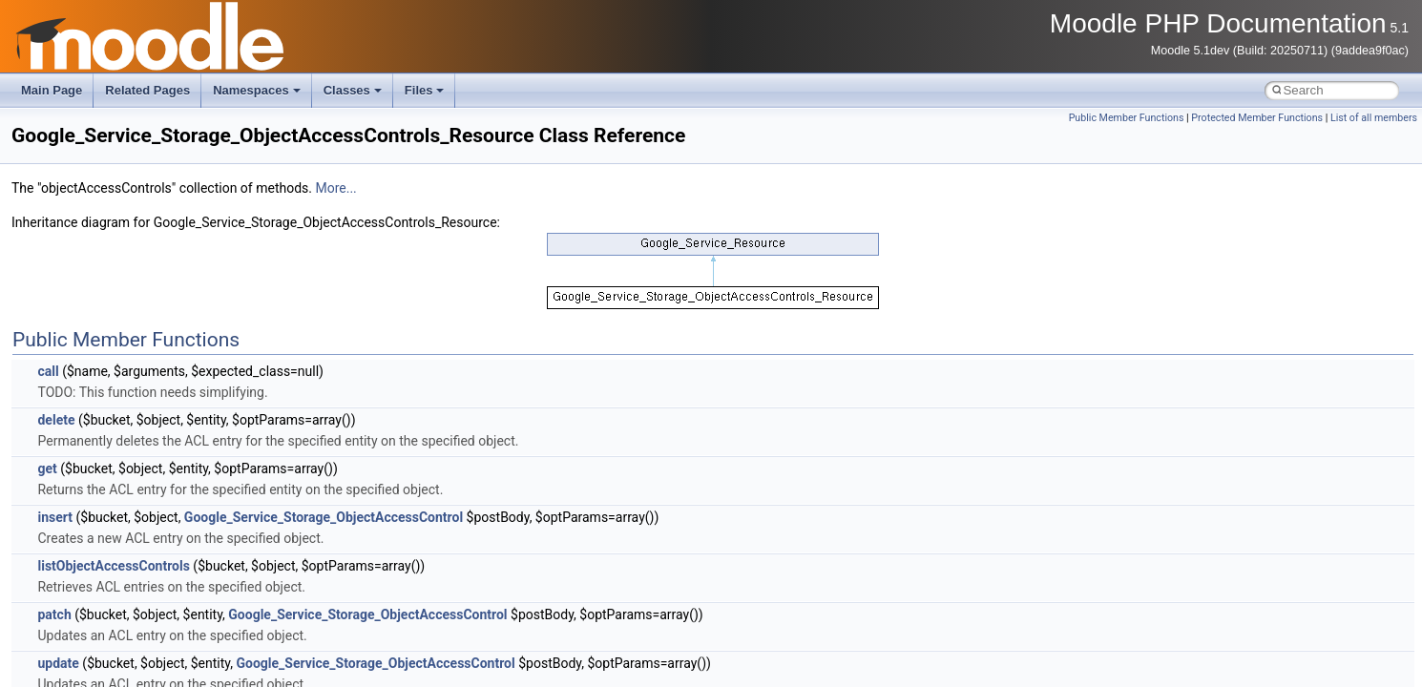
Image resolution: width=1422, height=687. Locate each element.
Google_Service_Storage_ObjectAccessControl (323, 517)
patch (54, 614)
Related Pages (147, 90)
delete (55, 419)
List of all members (1373, 118)
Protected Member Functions (1257, 118)
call (47, 371)
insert (55, 517)
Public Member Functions (1126, 118)
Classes (353, 90)
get (46, 468)
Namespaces (257, 90)
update (57, 663)
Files (425, 90)
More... (335, 188)
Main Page (51, 90)
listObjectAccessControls (113, 565)
